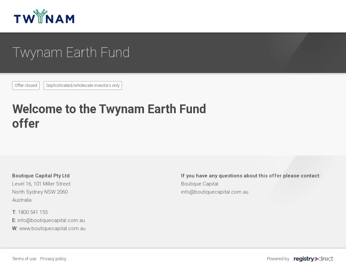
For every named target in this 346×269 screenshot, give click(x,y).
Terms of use (24, 258)
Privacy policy (53, 258)
